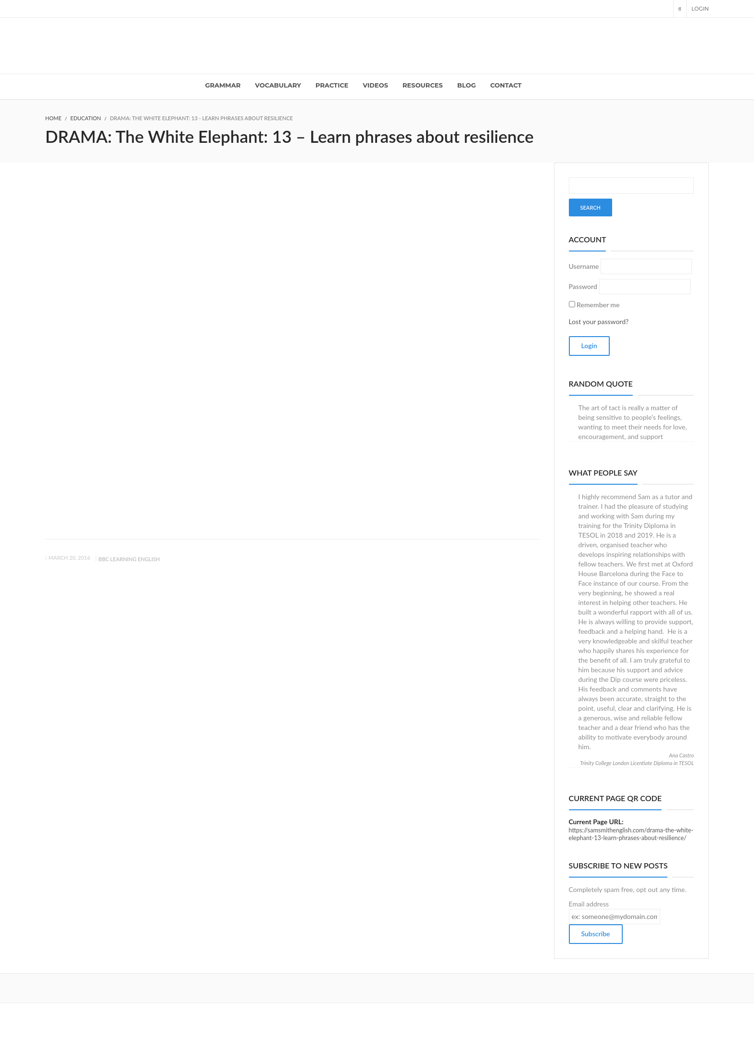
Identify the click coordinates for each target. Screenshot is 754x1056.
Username (584, 266)
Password (583, 286)
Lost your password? (599, 321)
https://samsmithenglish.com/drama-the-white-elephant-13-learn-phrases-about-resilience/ (631, 834)
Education (85, 118)
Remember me (598, 305)
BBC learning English (129, 559)
